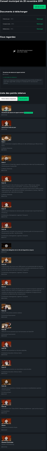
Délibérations (6, 29)
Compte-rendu (6, 24)
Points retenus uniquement (9, 99)
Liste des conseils (39, 7)
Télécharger (40, 19)
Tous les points (23, 99)
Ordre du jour (6, 19)
